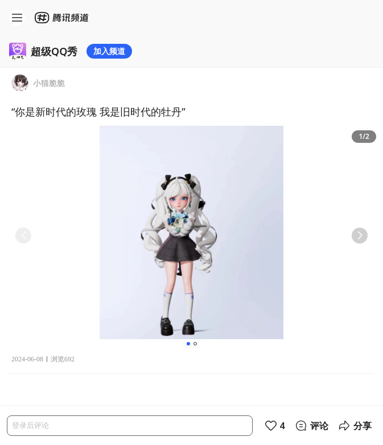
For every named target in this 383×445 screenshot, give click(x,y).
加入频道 (109, 51)
